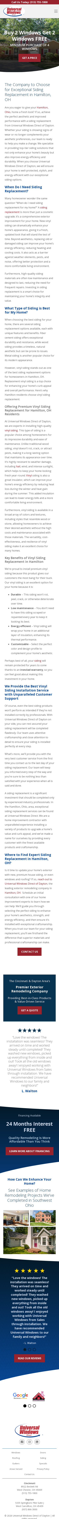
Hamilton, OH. (13, 892)
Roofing (16, 1458)
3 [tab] (34, 1349)
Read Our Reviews (29, 1358)
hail (18, 466)
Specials (43, 1463)
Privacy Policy (43, 1469)
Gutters (16, 1463)
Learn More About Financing (29, 1151)
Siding (43, 1458)
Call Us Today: (29, 2)
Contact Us (29, 951)
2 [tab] (29, 1349)
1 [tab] (25, 1349)
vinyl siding (11, 430)
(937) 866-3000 (29, 1509)
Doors (43, 1452)
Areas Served (16, 1469)
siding (37, 660)
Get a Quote (29, 1010)
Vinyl (29, 475)
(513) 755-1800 (29, 1493)
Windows (15, 1452)
